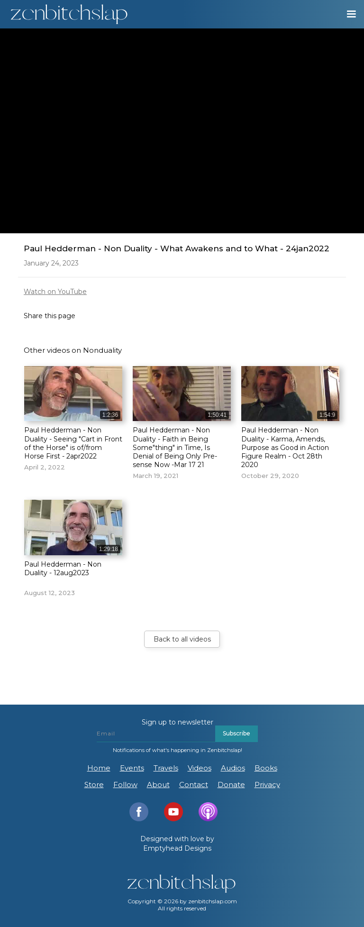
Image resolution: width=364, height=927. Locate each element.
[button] (347, 14)
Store (94, 784)
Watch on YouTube (55, 291)
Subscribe (236, 733)
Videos (199, 767)
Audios (233, 767)
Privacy (267, 784)
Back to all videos (182, 639)
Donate (231, 784)
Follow (125, 784)
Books (266, 767)
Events (132, 767)
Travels (166, 767)
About (158, 784)
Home (98, 767)
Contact (193, 784)
